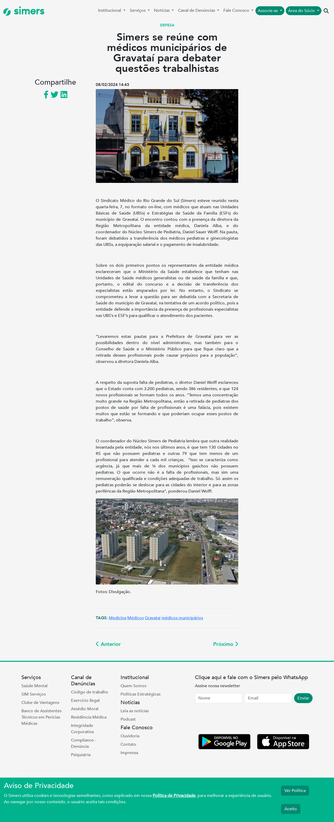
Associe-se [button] (268, 11)
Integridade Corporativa (82, 729)
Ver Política (295, 791)
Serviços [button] (138, 10)
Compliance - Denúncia (83, 743)
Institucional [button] (110, 10)
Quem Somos (133, 686)
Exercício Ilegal (85, 700)
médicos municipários (182, 618)
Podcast (128, 719)
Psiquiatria (81, 755)
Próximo (225, 644)
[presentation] (234, 719)
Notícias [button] (162, 10)
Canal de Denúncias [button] (197, 10)
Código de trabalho (89, 692)
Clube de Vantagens (40, 702)
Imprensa (129, 753)
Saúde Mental (34, 686)
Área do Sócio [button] (302, 11)
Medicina (117, 618)
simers (23, 11)
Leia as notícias (135, 711)
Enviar (303, 698)
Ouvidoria (130, 736)
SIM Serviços (33, 694)
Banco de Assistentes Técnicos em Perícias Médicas (41, 717)
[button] (326, 11)
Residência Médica (88, 717)
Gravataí (152, 618)
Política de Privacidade (174, 795)
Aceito (290, 809)
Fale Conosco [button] (236, 10)
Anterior (108, 644)
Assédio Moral (84, 709)
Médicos (135, 618)
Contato (128, 744)
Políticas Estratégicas (140, 694)
